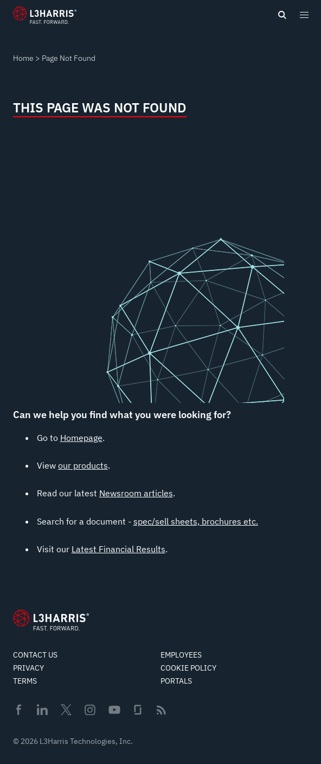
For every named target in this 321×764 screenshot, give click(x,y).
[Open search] (282, 15)
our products (83, 465)
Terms (25, 681)
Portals (176, 681)
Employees (181, 655)
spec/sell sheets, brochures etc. (195, 521)
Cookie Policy (188, 668)
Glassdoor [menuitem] (138, 710)
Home (23, 58)
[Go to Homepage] (51, 620)
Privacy (28, 668)
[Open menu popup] (303, 14)
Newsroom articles (136, 493)
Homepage (81, 437)
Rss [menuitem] (161, 710)
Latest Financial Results (118, 549)
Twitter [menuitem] (66, 709)
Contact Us (35, 655)
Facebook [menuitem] (18, 709)
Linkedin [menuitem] (42, 709)
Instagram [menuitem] (90, 709)
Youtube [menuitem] (113, 710)
